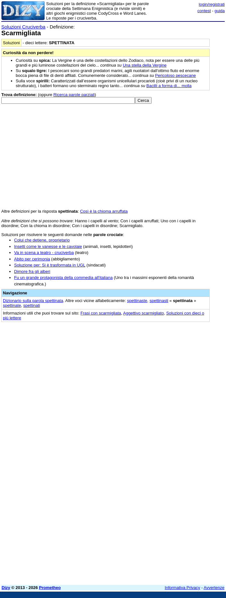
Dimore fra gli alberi (32, 271)
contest (204, 10)
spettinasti (158, 300)
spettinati (31, 305)
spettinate (12, 305)
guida (219, 10)
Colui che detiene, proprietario (42, 240)
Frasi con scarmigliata (100, 313)
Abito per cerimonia (32, 259)
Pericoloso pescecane (175, 75)
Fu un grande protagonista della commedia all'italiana (63, 277)
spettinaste (137, 300)
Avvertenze (214, 587)
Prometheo (50, 587)
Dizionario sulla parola (33, 300)
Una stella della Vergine (145, 65)
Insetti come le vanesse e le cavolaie (48, 246)
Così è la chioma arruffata (104, 211)
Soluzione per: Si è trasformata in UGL (49, 265)
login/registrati (212, 4)
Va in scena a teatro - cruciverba (44, 252)
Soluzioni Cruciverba (23, 26)
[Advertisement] (177, 366)
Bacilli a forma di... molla (169, 85)
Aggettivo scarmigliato (143, 313)
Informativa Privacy (182, 587)
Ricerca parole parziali (74, 94)
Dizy (6, 587)
